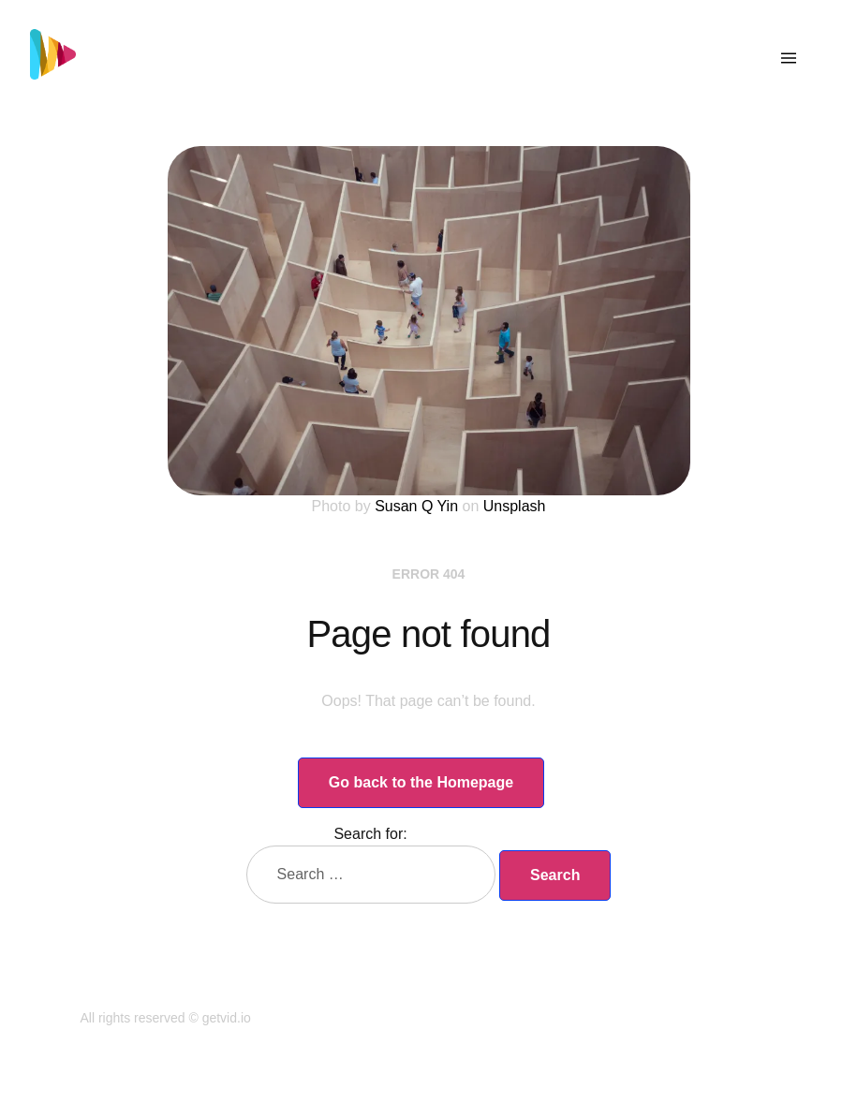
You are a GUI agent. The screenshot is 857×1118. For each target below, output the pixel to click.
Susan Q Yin (416, 506)
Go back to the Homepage (421, 782)
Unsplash (514, 506)
